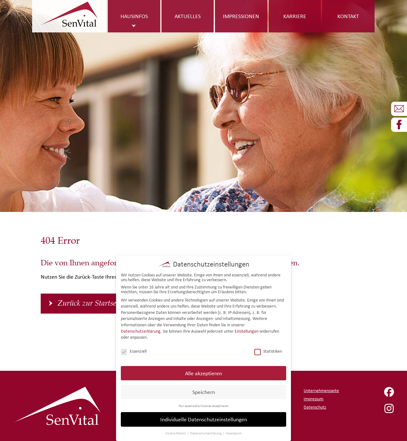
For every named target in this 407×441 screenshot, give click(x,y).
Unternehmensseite (321, 390)
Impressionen (241, 16)
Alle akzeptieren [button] (203, 370)
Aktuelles (188, 16)
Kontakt (348, 16)
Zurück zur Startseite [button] (91, 303)
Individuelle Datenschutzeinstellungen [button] (203, 416)
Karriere (294, 16)
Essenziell (134, 348)
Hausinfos (134, 16)
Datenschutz (315, 407)
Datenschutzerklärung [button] (206, 430)
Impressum (313, 399)
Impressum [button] (234, 430)
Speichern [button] (203, 389)
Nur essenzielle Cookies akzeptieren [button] (204, 402)
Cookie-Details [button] (176, 430)
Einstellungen (247, 328)
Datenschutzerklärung (141, 328)
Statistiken (268, 348)
